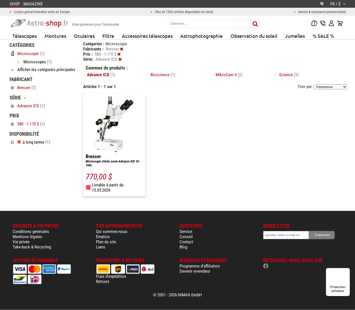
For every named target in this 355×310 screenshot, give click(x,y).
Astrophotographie (201, 36)
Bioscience (162, 74)
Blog (183, 246)
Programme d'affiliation (200, 266)
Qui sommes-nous (111, 231)
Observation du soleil (253, 36)
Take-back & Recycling (32, 246)
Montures (55, 36)
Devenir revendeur (195, 271)
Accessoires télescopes (147, 36)
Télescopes (24, 36)
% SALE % (323, 36)
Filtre (108, 36)
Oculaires (84, 36)
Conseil (186, 236)
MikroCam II (229, 74)
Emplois (103, 236)
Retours (102, 281)
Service (186, 231)
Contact (186, 241)
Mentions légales (27, 236)
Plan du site (106, 241)
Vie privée (21, 241)
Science (288, 74)
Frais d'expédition (111, 276)
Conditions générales (31, 231)
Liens (100, 246)
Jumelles (295, 36)
